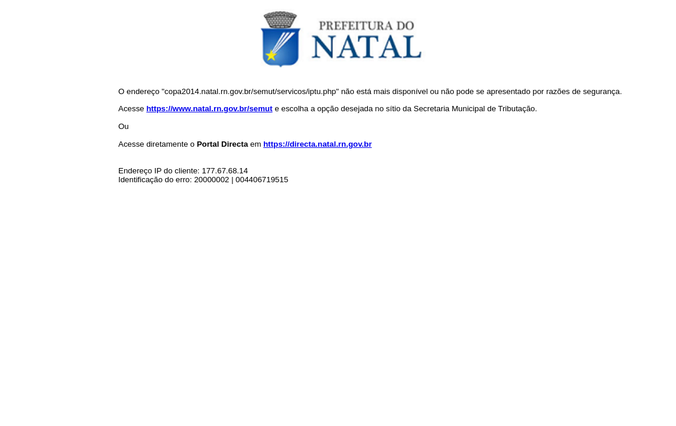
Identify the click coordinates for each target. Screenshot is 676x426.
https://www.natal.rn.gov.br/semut (209, 108)
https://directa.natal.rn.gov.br (317, 144)
